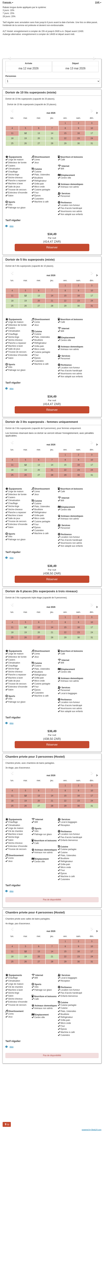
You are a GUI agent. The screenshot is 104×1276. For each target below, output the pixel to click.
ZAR (98, 2)
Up (6, 1124)
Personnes (10, 76)
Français (8, 2)
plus (9, 226)
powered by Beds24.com (91, 1130)
